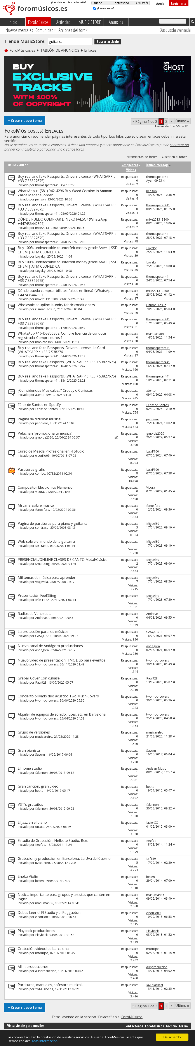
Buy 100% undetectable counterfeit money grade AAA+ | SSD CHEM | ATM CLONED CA (68, 249)
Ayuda (160, 3)
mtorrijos (41, 953)
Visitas (131, 169)
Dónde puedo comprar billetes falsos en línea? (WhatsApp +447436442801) (65, 292)
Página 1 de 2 (146, 121)
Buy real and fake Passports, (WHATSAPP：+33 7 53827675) (67, 362)
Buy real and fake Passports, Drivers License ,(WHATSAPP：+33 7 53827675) (67, 178)
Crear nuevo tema (25, 120)
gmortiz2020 (44, 437)
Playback (41, 935)
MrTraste (41, 546)
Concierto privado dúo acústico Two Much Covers (58, 696)
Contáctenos (133, 1026)
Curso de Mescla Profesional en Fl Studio (51, 451)
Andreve (41, 618)
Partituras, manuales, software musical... (51, 984)
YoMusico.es (44, 989)
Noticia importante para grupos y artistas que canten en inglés (64, 896)
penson (40, 199)
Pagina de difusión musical (39, 419)
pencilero (41, 423)
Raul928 (41, 682)
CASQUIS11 (43, 636)
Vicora (39, 492)
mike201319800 (46, 228)
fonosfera (42, 509)
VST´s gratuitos (30, 804)
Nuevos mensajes (19, 30)
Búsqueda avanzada (175, 29)
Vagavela (41, 582)
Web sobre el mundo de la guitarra (46, 541)
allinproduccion (45, 971)
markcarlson (44, 342)
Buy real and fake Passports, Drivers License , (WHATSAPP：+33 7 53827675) (67, 207)
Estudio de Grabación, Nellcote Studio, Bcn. (53, 840)
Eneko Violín (28, 876)
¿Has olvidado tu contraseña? (68, 2)
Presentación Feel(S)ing (37, 595)
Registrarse (178, 3)
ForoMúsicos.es (22, 50)
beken (39, 881)
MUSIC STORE (89, 22)
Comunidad (44, 30)
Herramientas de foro (139, 157)
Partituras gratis (31, 469)
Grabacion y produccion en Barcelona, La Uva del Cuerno (64, 858)
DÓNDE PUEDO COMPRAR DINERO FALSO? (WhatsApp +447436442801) (62, 221)
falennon (41, 772)
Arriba (183, 1026)
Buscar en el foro (173, 157)
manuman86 (44, 903)
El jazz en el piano (32, 822)
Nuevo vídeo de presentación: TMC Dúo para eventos (61, 660)
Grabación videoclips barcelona (43, 948)
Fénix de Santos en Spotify (39, 404)
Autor (23, 165)
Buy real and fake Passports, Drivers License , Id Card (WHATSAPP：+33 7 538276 (61, 350)
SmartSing (42, 564)
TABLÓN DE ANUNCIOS (59, 50)
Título (11, 165)
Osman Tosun (45, 309)
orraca (39, 827)
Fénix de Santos (46, 409)
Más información (44, 1041)
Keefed (40, 844)
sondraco (42, 527)
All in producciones (33, 966)
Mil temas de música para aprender (46, 577)
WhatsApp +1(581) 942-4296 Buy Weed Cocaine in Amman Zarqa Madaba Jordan (65, 193)
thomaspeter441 (47, 185)
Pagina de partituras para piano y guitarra (52, 523)
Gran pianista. (29, 750)
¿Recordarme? (103, 8)
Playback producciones (36, 930)
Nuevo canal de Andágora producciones (50, 645)
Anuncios (116, 22)
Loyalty (40, 256)
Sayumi (40, 754)
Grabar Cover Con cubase (39, 678)
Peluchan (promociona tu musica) (45, 433)
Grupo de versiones (34, 732)
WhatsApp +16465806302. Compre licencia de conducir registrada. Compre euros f (62, 335)
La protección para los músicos (43, 631)
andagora (42, 650)
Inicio (13, 22)
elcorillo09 (42, 455)
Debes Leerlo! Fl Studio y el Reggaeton (49, 912)
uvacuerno (42, 863)
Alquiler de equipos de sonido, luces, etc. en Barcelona (62, 714)
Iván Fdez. (42, 600)
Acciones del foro (72, 30)
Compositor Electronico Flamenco (45, 487)
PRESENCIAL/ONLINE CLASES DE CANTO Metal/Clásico (63, 559)
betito (39, 790)
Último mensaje (158, 165)
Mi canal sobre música (36, 505)
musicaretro (43, 736)
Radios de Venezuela (34, 613)
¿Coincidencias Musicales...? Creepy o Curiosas (55, 390)
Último (182, 121)
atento (40, 395)
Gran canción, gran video (38, 786)
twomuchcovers (46, 664)
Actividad (63, 22)
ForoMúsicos (38, 22)
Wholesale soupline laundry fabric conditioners (56, 304)
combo (40, 473)
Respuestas (130, 165)
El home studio (30, 768)
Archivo (171, 1026)
